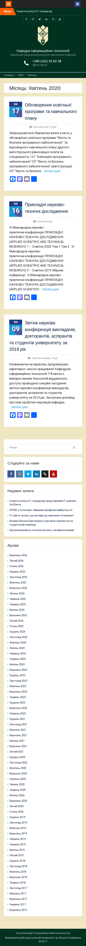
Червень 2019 (18, 839)
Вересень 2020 (18, 773)
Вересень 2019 (18, 833)
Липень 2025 (17, 593)
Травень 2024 (18, 659)
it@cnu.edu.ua (40, 65)
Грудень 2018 (17, 860)
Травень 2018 (18, 882)
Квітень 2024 (17, 664)
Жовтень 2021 (18, 729)
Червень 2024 (18, 653)
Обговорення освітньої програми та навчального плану (51, 111)
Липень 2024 (17, 648)
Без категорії (41, 126)
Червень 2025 (18, 599)
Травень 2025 (18, 604)
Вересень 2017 (18, 899)
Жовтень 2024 (18, 642)
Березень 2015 (18, 910)
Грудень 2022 (17, 702)
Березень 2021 (18, 746)
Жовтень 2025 (18, 582)
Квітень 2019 (17, 849)
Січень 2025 (17, 626)
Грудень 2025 (17, 571)
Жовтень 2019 (18, 828)
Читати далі (52, 171)
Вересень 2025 (18, 588)
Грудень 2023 (17, 675)
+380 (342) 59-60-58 (47, 61)
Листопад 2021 (18, 724)
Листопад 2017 (18, 888)
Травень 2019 (18, 844)
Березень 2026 (18, 555)
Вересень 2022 (18, 708)
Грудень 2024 (17, 631)
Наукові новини (41, 358)
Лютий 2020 (17, 806)
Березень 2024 (18, 669)
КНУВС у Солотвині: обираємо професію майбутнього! (41, 510)
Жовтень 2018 (18, 871)
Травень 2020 (18, 789)
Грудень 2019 (17, 817)
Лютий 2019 (17, 855)
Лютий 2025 (17, 620)
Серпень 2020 (18, 779)
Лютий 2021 (17, 751)
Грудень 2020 (17, 757)
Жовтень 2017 (18, 893)
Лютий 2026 (17, 560)
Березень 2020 (18, 800)
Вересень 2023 (18, 691)
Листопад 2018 (18, 866)
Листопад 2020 (18, 762)
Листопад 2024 (18, 637)
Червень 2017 (18, 904)
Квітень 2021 (17, 740)
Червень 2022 (18, 713)
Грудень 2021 (17, 719)
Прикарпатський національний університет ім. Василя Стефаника (43, 937)
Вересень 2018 (18, 877)
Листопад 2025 (18, 577)
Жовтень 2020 (18, 768)
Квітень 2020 (17, 795)
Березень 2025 (18, 615)
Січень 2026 (17, 566)
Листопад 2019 (18, 822)
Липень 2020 (17, 784)
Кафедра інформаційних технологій (43, 51)
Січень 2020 (17, 811)
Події (53, 126)
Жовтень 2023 (18, 686)
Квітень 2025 (17, 609)
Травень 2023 (18, 697)
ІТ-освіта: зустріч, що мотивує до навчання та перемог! (42, 515)
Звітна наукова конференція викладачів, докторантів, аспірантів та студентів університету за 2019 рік (42, 336)
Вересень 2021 (18, 735)
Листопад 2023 (18, 680)
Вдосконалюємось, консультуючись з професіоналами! (42, 530)
